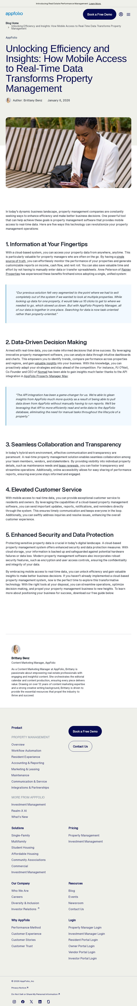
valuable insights (46, 363)
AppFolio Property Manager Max (46, 376)
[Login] (121, 14)
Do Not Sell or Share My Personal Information (35, 994)
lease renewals (68, 465)
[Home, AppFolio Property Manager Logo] (14, 15)
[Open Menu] (128, 14)
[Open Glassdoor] (48, 1002)
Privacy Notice (20, 987)
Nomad (42, 372)
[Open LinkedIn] (40, 1002)
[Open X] (31, 1002)
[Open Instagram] (14, 1002)
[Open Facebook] (23, 1002)
